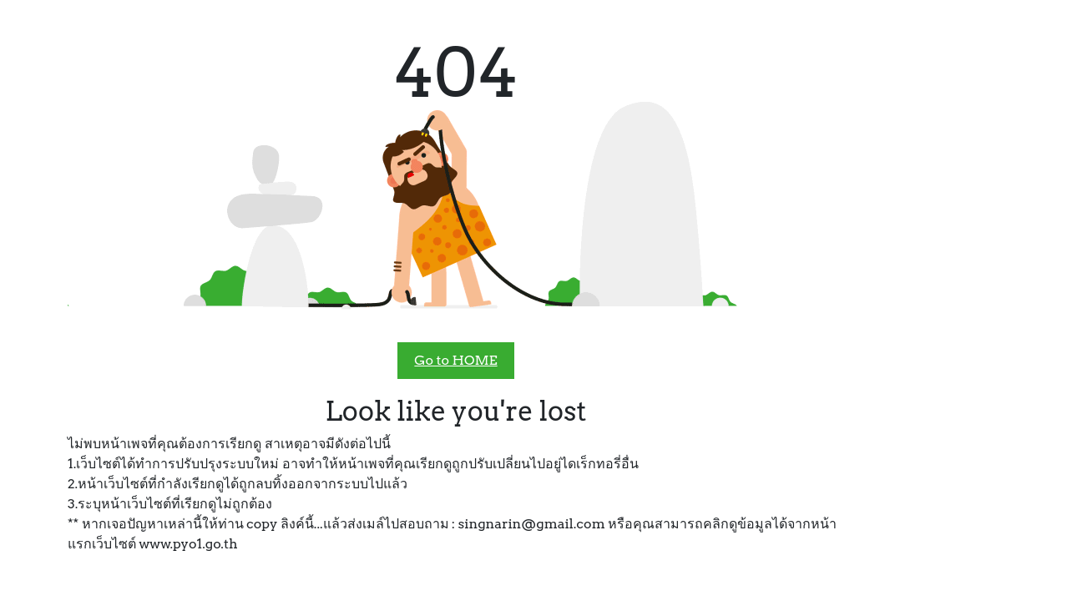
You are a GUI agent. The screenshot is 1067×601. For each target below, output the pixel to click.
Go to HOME (455, 360)
